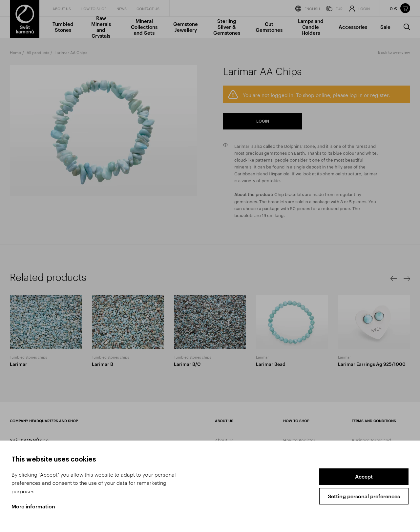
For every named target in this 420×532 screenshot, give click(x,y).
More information (33, 506)
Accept (364, 476)
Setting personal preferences (364, 496)
